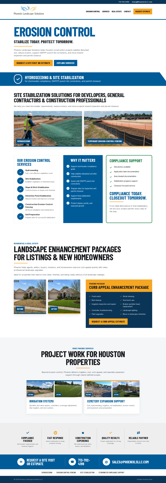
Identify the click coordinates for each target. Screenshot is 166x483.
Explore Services (65, 63)
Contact (127, 11)
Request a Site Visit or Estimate (33, 63)
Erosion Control (93, 11)
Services (105, 11)
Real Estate (117, 11)
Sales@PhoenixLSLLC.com (142, 2)
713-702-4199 (124, 2)
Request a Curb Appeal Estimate (108, 321)
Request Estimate (142, 11)
